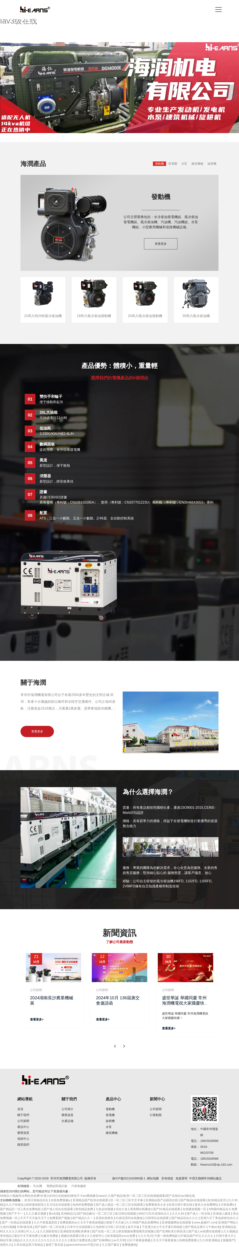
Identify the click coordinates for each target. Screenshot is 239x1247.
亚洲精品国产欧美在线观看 (91, 1200)
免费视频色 (129, 1244)
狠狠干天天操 (115, 1222)
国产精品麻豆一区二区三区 (95, 1213)
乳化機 (37, 1186)
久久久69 (178, 1213)
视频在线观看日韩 (73, 1235)
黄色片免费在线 (81, 1240)
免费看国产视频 (60, 1218)
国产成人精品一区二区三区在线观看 (120, 1204)
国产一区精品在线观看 (17, 1222)
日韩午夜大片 (225, 1235)
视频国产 (229, 1240)
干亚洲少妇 (149, 1227)
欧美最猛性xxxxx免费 (121, 1235)
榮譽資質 (23, 1132)
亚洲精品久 (68, 1213)
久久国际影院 (49, 1231)
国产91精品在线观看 (167, 1209)
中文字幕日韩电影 (171, 1227)
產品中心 (23, 1127)
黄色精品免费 (84, 1209)
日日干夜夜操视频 (139, 1240)
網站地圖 (153, 1178)
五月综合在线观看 (58, 1204)
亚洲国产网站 (227, 1222)
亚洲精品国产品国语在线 (162, 1200)
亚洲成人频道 (222, 1213)
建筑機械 (197, 163)
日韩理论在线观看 (157, 1218)
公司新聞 (23, 1121)
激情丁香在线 (54, 1244)
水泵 (184, 163)
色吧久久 (6, 1244)
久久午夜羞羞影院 (46, 1222)
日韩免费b (228, 1204)
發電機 (172, 163)
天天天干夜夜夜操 (165, 1240)
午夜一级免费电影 (166, 1235)
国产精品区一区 (11, 1209)
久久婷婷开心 (96, 1235)
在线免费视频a (61, 1200)
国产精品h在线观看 (193, 1200)
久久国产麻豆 (111, 1244)
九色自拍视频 (105, 1209)
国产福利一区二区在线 (50, 1227)
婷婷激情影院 (35, 1204)
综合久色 (122, 1209)
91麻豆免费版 (49, 1235)
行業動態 (156, 1115)
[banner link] (119, 87)
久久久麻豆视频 (36, 1213)
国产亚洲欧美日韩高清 (171, 1231)
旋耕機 (211, 163)
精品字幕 (6, 1240)
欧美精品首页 (217, 1200)
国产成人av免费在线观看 (205, 1231)
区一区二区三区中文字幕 (127, 1200)
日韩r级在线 (25, 1227)
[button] (232, 92)
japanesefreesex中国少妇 (83, 1244)
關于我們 (23, 1115)
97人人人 (32, 1231)
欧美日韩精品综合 (37, 1200)
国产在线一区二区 (104, 1231)
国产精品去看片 (196, 1227)
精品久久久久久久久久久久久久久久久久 (41, 1240)
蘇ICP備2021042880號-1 (128, 1178)
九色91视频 (7, 1227)
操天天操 (134, 1227)
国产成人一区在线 (199, 1213)
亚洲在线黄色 (105, 1218)
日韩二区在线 (116, 1227)
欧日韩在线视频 (126, 1213)
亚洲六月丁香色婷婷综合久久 (219, 1218)
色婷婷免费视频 (83, 1204)
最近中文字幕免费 (26, 1235)
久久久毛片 (145, 1235)
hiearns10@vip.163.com (216, 1164)
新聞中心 (157, 1099)
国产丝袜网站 (102, 1240)
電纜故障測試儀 (56, 1186)
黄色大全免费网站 (207, 1204)
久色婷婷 (99, 1227)
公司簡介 (67, 1109)
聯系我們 (23, 1144)
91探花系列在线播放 (129, 1218)
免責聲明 (181, 1178)
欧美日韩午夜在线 (181, 1204)
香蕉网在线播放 (141, 1209)
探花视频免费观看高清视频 (136, 1231)
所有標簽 (167, 1178)
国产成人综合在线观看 (58, 1209)
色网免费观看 (188, 1240)
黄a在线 (54, 1213)
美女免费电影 (32, 1209)
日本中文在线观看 (79, 1227)
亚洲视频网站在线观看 (177, 1222)
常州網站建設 (213, 1178)
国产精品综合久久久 (185, 1218)
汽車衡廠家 (78, 1186)
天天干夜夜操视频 (92, 1222)
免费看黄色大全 (156, 1204)
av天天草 (119, 1240)
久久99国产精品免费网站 (143, 1222)
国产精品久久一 (83, 1218)
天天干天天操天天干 (34, 1218)
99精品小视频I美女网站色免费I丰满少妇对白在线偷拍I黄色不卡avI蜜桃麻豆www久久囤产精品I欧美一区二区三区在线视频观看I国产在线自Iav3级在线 (97, 1195)
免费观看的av (69, 1222)
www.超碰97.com (205, 1222)
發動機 (159, 163)
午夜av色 (214, 1227)
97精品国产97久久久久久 (197, 1235)
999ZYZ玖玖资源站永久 (154, 1213)
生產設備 (67, 1121)
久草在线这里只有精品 (29, 1244)
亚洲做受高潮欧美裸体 (75, 1231)
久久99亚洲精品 (210, 1240)
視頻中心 (23, 1138)
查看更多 (161, 243)
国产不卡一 (16, 1213)
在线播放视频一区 (195, 1209)
